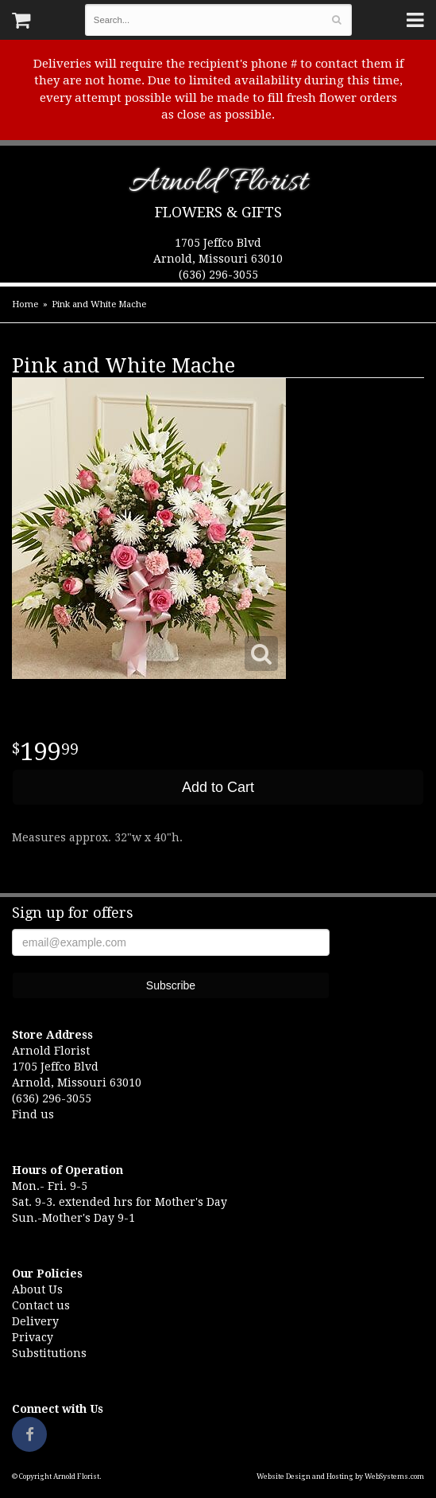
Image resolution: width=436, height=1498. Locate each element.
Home (25, 304)
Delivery (35, 1321)
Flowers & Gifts (218, 212)
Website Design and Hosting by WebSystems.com (340, 1476)
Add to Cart (218, 787)
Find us (33, 1114)
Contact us (41, 1305)
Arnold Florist (218, 185)
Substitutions (49, 1353)
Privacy (32, 1337)
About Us (37, 1289)
